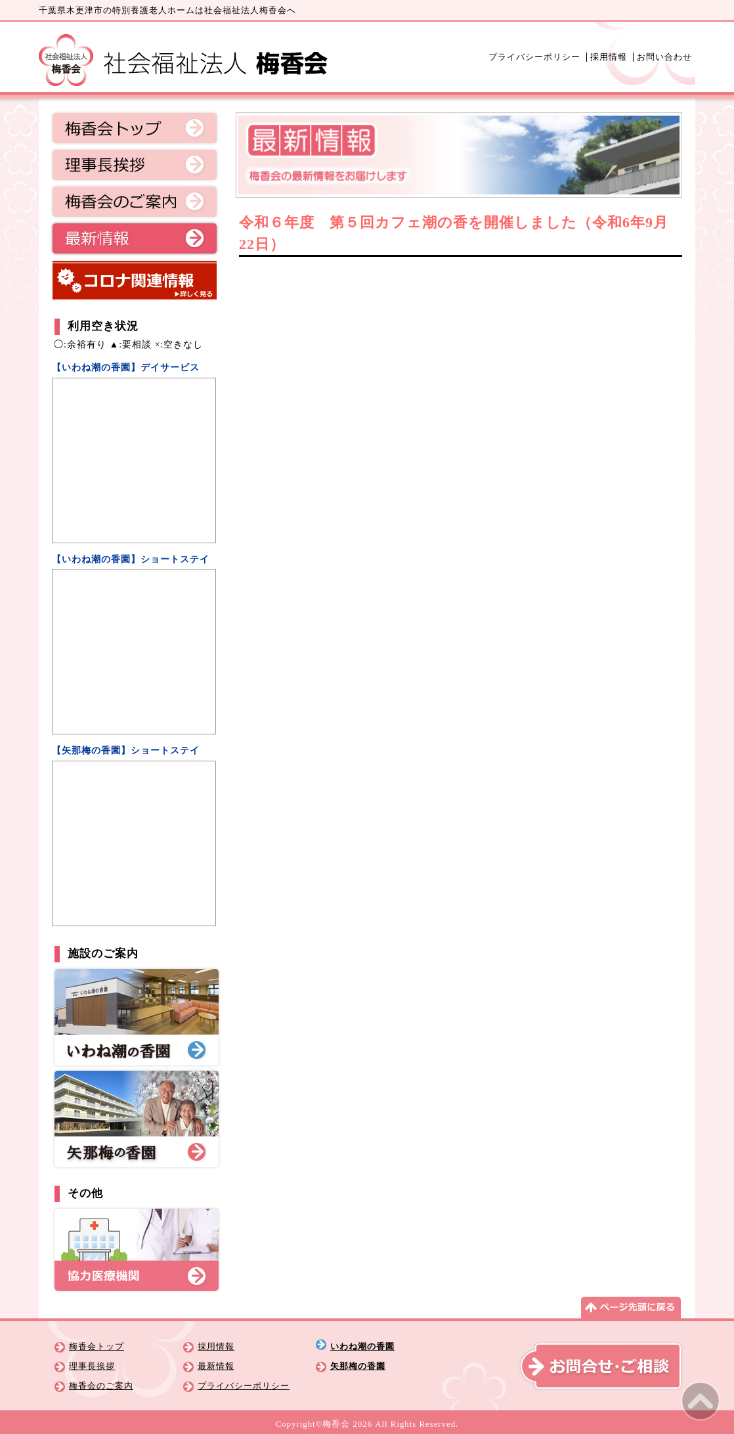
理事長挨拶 (134, 164)
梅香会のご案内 (134, 201)
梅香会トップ (134, 128)
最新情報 (134, 238)
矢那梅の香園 (357, 1366)
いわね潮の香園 (362, 1346)
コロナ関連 (135, 280)
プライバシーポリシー (534, 57)
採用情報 (608, 57)
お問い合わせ (664, 57)
